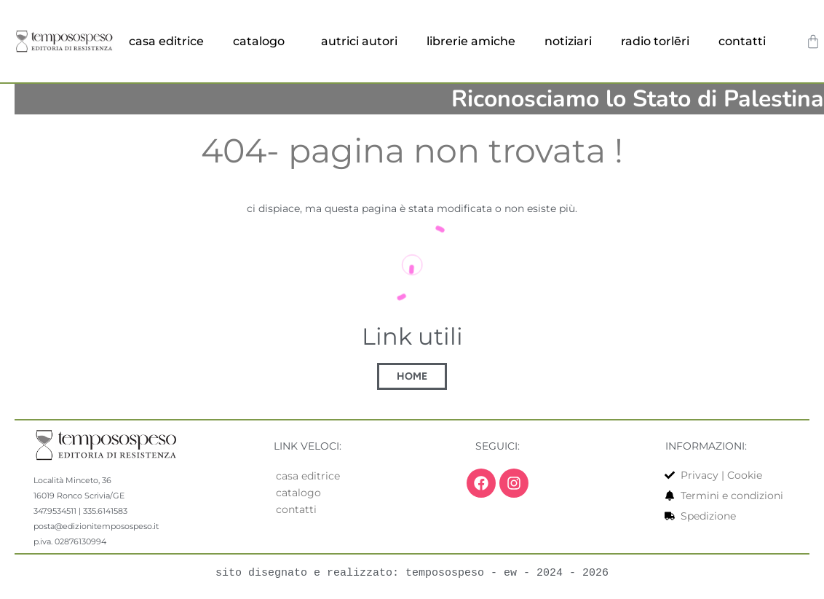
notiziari (568, 41)
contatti (745, 41)
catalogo (262, 41)
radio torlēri (655, 41)
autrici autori (359, 41)
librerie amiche (471, 41)
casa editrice (166, 41)
